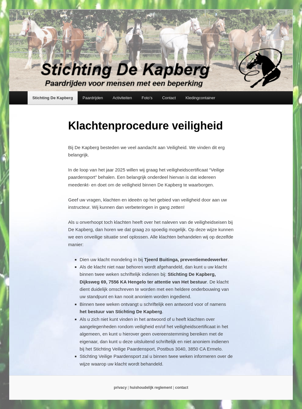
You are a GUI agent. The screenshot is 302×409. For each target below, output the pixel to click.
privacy (120, 387)
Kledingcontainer (200, 98)
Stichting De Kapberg (52, 98)
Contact (169, 98)
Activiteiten (122, 98)
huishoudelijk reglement (151, 387)
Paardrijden (93, 98)
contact (181, 387)
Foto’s (146, 98)
